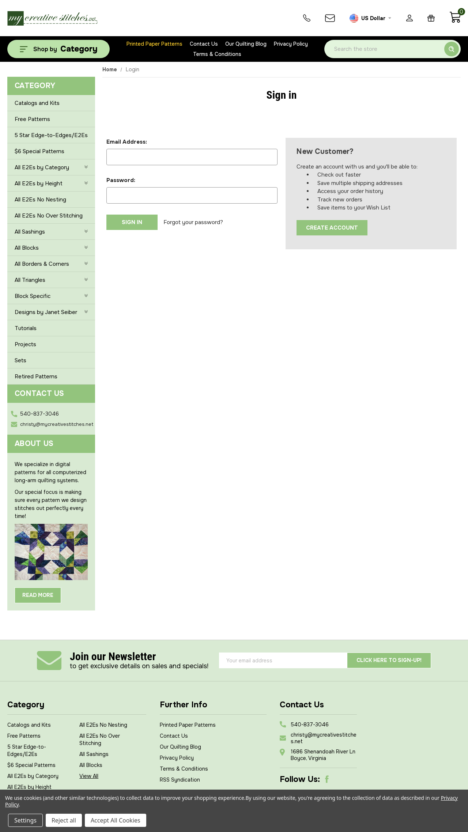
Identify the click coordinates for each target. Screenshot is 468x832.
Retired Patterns (36, 376)
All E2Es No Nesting (40, 199)
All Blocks (51, 248)
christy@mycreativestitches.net (56, 424)
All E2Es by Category (51, 167)
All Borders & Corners (51, 264)
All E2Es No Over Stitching (49, 215)
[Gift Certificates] (431, 18)
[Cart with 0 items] (455, 21)
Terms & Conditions (217, 54)
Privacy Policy (291, 44)
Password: (120, 180)
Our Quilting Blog (246, 44)
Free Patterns (32, 119)
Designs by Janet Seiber (51, 312)
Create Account (332, 227)
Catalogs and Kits (37, 103)
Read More (37, 595)
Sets (20, 360)
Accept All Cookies (115, 820)
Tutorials (26, 328)
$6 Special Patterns (39, 151)
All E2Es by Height (51, 183)
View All (88, 776)
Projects (25, 344)
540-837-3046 (39, 413)
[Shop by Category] (58, 49)
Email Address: (126, 141)
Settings (25, 820)
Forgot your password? (193, 222)
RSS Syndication (180, 779)
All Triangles (51, 280)
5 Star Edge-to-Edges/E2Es (51, 135)
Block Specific (51, 296)
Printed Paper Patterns (154, 44)
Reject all (64, 820)
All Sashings (51, 231)
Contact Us (204, 44)
